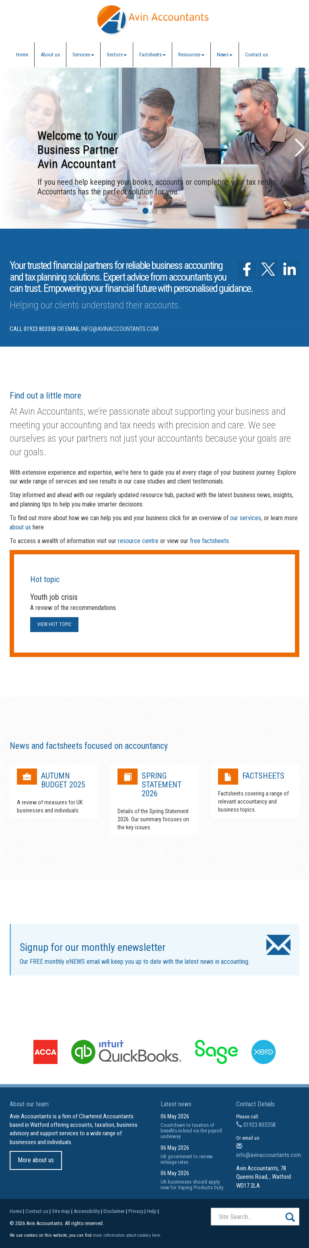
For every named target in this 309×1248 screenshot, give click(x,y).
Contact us (256, 55)
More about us (36, 1160)
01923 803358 (256, 1124)
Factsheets (152, 55)
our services (245, 518)
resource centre (138, 541)
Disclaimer (114, 1211)
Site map (61, 1211)
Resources (191, 55)
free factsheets (209, 541)
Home (22, 55)
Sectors (117, 55)
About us (50, 55)
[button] (145, 211)
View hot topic (54, 624)
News (225, 55)
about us (20, 527)
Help (152, 1211)
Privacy (135, 1211)
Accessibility (87, 1211)
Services (83, 55)
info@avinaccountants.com (120, 329)
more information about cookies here (126, 1235)
